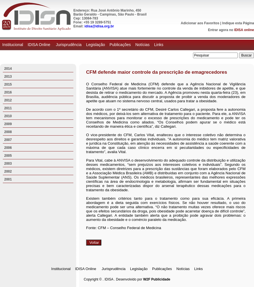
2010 (8, 116)
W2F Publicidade (156, 279)
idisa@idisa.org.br (99, 26)
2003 (8, 164)
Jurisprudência (69, 44)
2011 (8, 108)
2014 (8, 69)
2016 (8, 92)
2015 (8, 84)
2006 (8, 148)
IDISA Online (39, 44)
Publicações (120, 44)
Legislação (95, 44)
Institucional (12, 44)
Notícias (142, 44)
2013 (8, 77)
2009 (8, 124)
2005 (8, 156)
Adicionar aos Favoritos (200, 23)
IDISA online (244, 30)
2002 (8, 171)
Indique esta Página (238, 23)
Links (158, 44)
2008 (8, 132)
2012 (8, 100)
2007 (8, 140)
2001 (8, 179)
